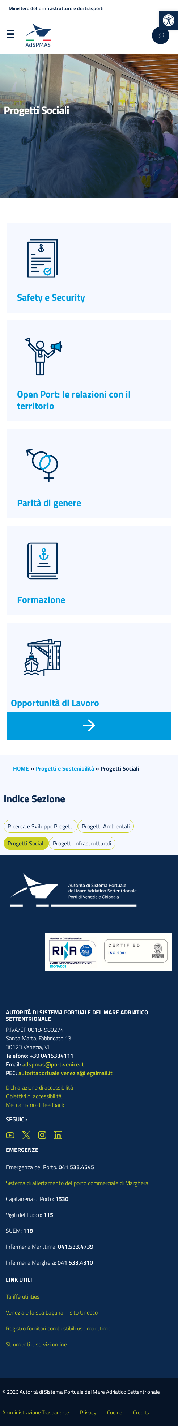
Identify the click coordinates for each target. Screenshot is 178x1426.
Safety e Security (51, 297)
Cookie (114, 1412)
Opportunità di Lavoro (55, 703)
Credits (141, 1412)
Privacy (88, 1412)
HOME (21, 768)
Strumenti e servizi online (36, 1344)
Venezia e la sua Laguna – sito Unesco (52, 1312)
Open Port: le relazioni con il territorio (74, 400)
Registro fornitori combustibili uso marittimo (58, 1328)
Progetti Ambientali (106, 826)
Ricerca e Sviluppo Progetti (41, 826)
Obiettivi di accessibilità (34, 1096)
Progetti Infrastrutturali (82, 843)
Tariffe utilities (22, 1296)
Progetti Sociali (26, 843)
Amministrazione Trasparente (35, 1412)
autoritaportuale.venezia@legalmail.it (65, 1073)
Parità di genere (49, 503)
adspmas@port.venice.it (53, 1064)
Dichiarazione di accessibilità (39, 1087)
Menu (10, 36)
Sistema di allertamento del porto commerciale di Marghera (77, 1183)
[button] (168, 20)
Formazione (41, 600)
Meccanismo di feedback (35, 1104)
